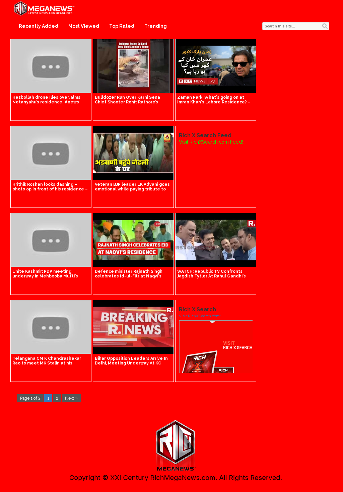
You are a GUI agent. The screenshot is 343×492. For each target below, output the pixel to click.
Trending (155, 26)
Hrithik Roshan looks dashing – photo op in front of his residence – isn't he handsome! (50, 189)
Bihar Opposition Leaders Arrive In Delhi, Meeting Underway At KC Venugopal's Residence (131, 363)
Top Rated (121, 26)
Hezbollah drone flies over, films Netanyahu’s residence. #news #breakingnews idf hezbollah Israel (50, 102)
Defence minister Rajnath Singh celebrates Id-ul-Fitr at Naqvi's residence (128, 276)
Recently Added (38, 26)
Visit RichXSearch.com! (200, 316)
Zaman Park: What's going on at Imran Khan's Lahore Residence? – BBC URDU (214, 102)
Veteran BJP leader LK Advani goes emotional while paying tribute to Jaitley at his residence (132, 189)
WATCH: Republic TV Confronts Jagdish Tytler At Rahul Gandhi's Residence (211, 276)
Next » (71, 398)
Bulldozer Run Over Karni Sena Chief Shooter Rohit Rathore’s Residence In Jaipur (127, 102)
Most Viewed (83, 26)
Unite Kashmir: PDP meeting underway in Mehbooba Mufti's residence (45, 276)
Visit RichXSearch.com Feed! (211, 142)
